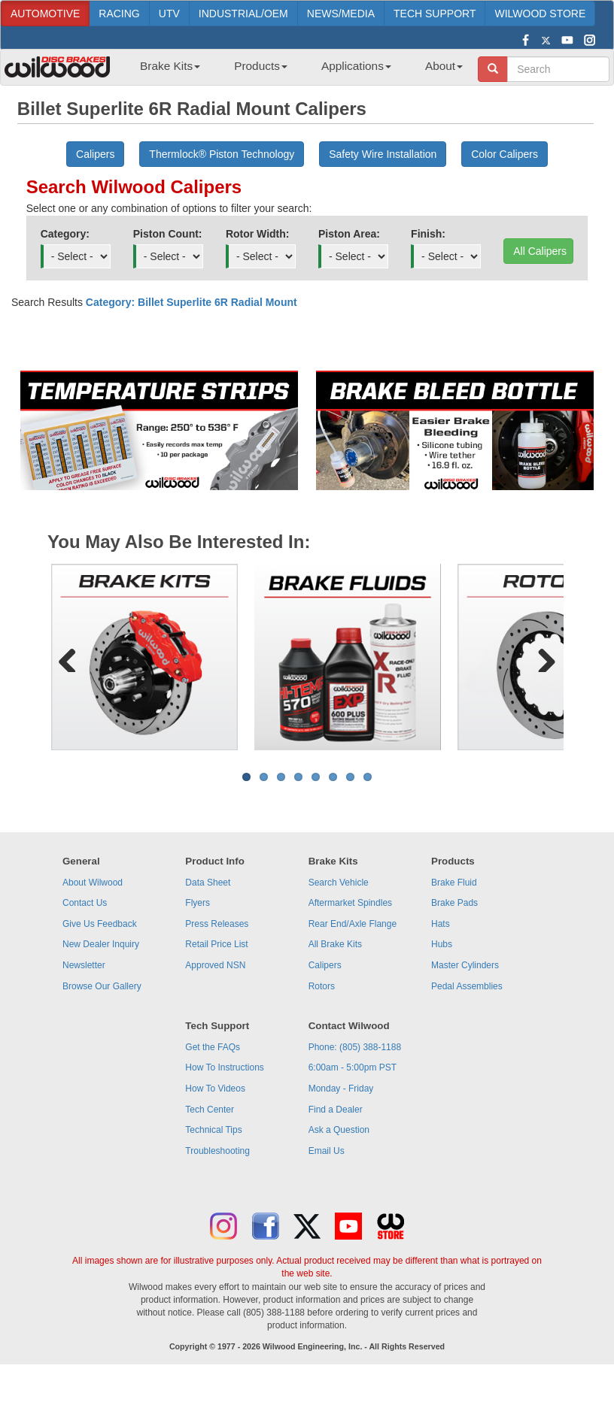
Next (541, 657)
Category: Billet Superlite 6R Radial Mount (191, 302)
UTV (169, 14)
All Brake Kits (335, 944)
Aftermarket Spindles (350, 903)
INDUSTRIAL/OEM (243, 14)
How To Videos (215, 1088)
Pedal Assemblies (467, 986)
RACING (119, 14)
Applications (356, 65)
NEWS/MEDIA (341, 14)
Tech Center (209, 1109)
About (444, 65)
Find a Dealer (336, 1109)
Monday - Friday (341, 1088)
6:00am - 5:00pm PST (353, 1067)
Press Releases (216, 924)
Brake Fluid (454, 882)
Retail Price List (216, 944)
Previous (73, 657)
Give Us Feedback (99, 924)
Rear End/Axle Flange (353, 924)
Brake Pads (454, 903)
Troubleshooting (217, 1151)
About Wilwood (92, 882)
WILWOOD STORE (539, 14)
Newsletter (83, 965)
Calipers (325, 965)
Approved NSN (215, 965)
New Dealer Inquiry (100, 944)
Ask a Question (339, 1130)
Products (260, 65)
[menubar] (295, 70)
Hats (440, 924)
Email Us (327, 1151)
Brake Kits (170, 65)
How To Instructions (224, 1067)
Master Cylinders (465, 965)
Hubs (441, 944)
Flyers (197, 903)
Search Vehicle (339, 882)
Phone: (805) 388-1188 (355, 1047)
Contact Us (84, 903)
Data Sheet (207, 882)
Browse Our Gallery (101, 986)
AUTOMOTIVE (45, 14)
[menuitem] (164, 70)
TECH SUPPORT (435, 14)
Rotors (322, 986)
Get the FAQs (212, 1047)
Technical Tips (213, 1130)
